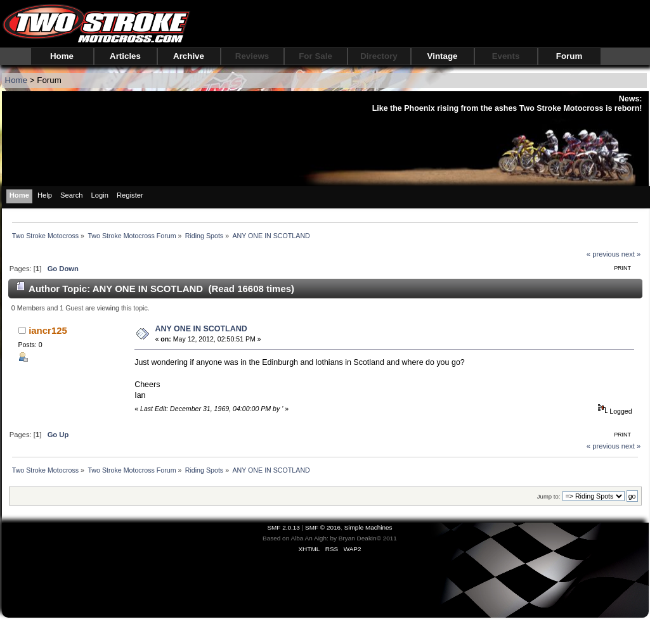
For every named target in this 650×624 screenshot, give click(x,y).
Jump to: (549, 496)
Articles (125, 56)
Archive (188, 56)
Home (62, 56)
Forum (569, 56)
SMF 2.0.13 (283, 527)
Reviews (252, 56)
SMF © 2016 (323, 527)
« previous (603, 254)
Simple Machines (368, 527)
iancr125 (48, 330)
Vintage (442, 56)
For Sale (315, 56)
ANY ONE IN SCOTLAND (201, 328)
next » (631, 254)
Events (506, 56)
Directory (379, 56)
